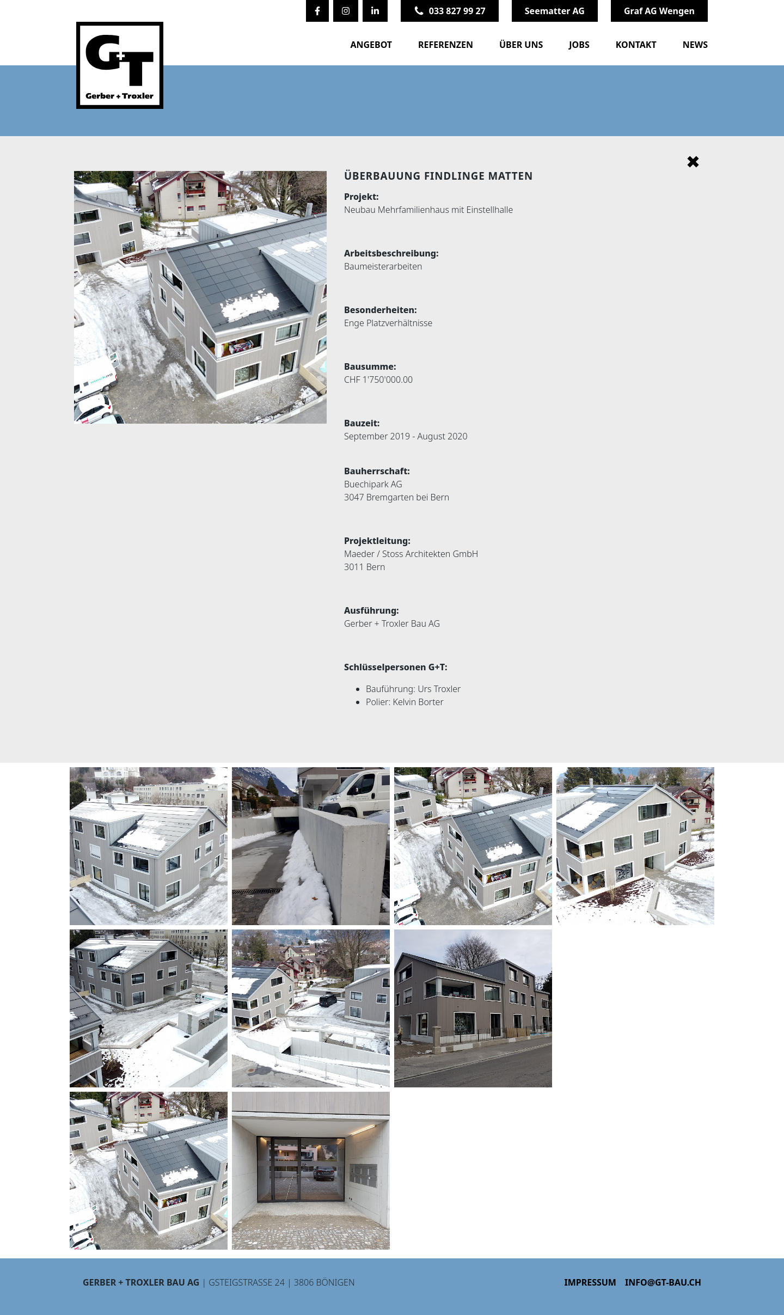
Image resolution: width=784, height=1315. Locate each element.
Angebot (371, 45)
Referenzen (445, 45)
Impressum (590, 1282)
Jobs (579, 45)
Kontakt (636, 45)
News (695, 45)
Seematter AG (555, 11)
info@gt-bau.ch (663, 1282)
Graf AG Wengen (659, 11)
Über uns (521, 45)
